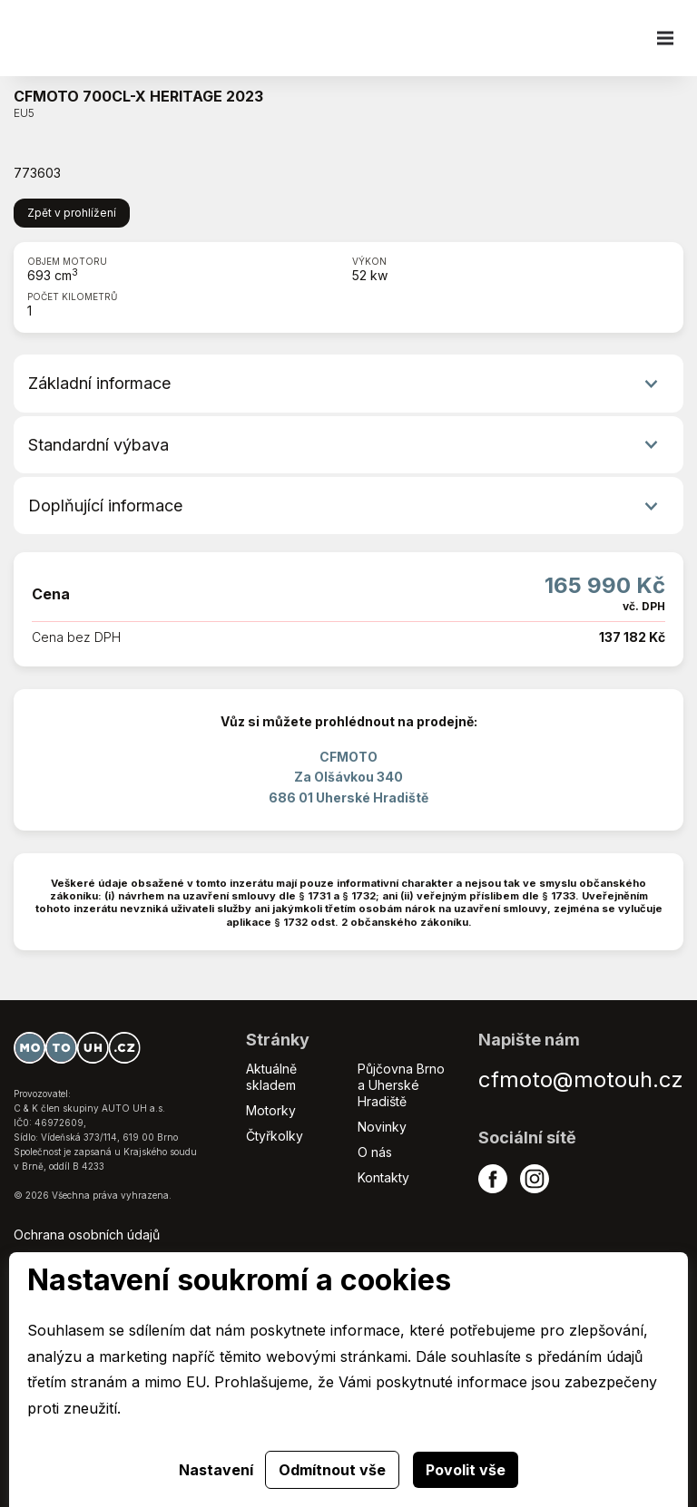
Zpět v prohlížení (71, 212)
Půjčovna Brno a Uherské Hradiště (401, 1085)
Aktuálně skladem (271, 1077)
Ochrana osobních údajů (87, 1234)
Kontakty (383, 1177)
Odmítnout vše (332, 1470)
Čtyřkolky (274, 1135)
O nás (375, 1152)
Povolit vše (466, 1470)
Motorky (271, 1110)
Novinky (382, 1126)
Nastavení (216, 1470)
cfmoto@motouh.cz (580, 1079)
